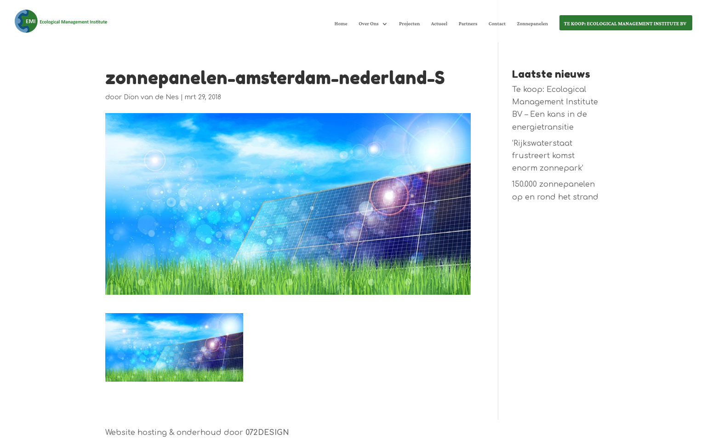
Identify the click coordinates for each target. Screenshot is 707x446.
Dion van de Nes (151, 97)
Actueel (439, 25)
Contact (497, 25)
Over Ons (369, 25)
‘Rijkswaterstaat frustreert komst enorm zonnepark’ (547, 155)
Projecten (409, 25)
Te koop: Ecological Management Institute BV (625, 25)
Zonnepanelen (532, 25)
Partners (468, 25)
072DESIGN (267, 433)
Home (341, 25)
